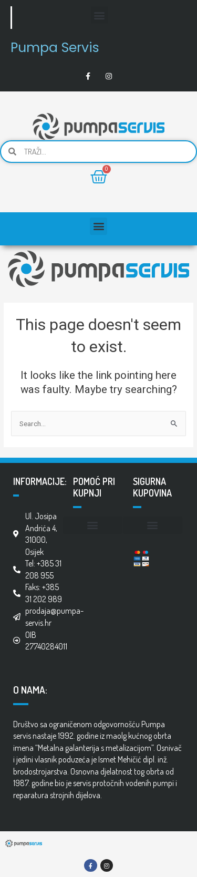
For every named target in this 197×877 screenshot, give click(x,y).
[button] (99, 15)
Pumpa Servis (55, 47)
